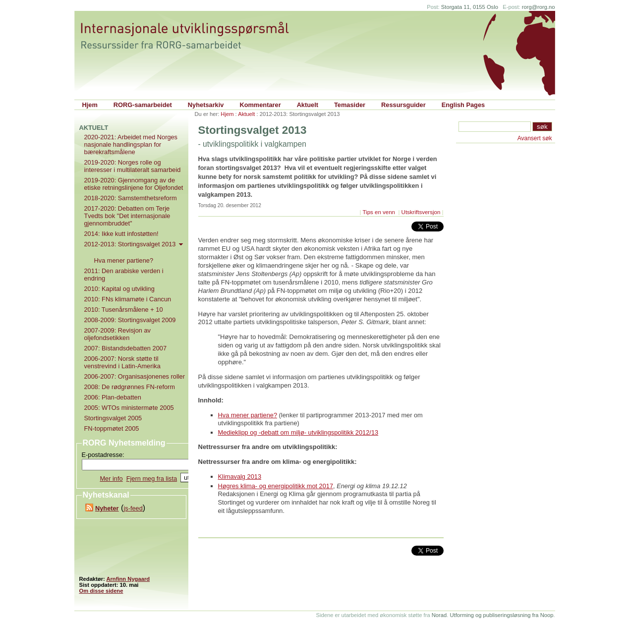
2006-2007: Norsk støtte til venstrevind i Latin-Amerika (122, 362)
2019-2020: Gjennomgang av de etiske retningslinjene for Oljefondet (133, 183)
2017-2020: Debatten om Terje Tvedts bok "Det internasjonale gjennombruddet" (127, 216)
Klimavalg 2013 (240, 476)
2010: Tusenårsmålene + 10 (123, 309)
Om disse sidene (101, 591)
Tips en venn (379, 212)
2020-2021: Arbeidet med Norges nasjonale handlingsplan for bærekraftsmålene (131, 144)
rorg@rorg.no (538, 7)
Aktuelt (307, 105)
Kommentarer (260, 105)
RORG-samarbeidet (143, 105)
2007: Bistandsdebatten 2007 (125, 348)
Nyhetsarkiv (206, 105)
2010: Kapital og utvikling (119, 288)
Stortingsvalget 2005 (113, 418)
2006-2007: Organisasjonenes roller (134, 376)
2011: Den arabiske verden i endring (124, 274)
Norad (439, 615)
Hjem (90, 105)
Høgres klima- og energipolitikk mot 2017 (276, 486)
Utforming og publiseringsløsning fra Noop (501, 615)
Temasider (349, 105)
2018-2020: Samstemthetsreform (130, 198)
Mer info (111, 478)
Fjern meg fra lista (151, 478)
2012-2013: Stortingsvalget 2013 (134, 244)
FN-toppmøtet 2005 (111, 428)
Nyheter (107, 508)
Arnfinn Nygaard (128, 579)
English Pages (463, 105)
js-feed (132, 508)
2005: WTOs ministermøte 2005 (129, 407)
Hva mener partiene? (248, 415)
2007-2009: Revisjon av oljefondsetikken (117, 334)
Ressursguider (403, 105)
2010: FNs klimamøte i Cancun (128, 299)
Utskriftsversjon (421, 212)
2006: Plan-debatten (112, 397)
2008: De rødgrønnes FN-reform (129, 387)
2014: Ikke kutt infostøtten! (121, 233)
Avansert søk (534, 138)
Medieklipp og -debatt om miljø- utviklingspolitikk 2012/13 (298, 432)
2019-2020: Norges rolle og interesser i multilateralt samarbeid (132, 166)
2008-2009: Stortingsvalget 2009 (130, 320)
